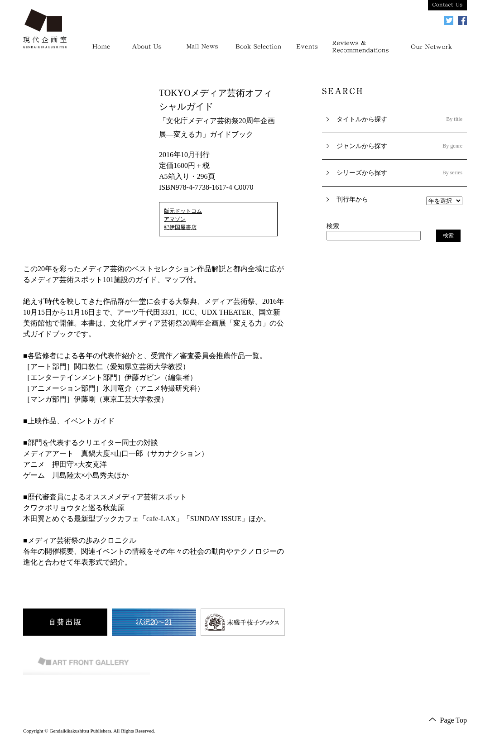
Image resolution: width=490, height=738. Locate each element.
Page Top (453, 720)
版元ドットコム (183, 211)
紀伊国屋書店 (180, 227)
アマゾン (175, 219)
